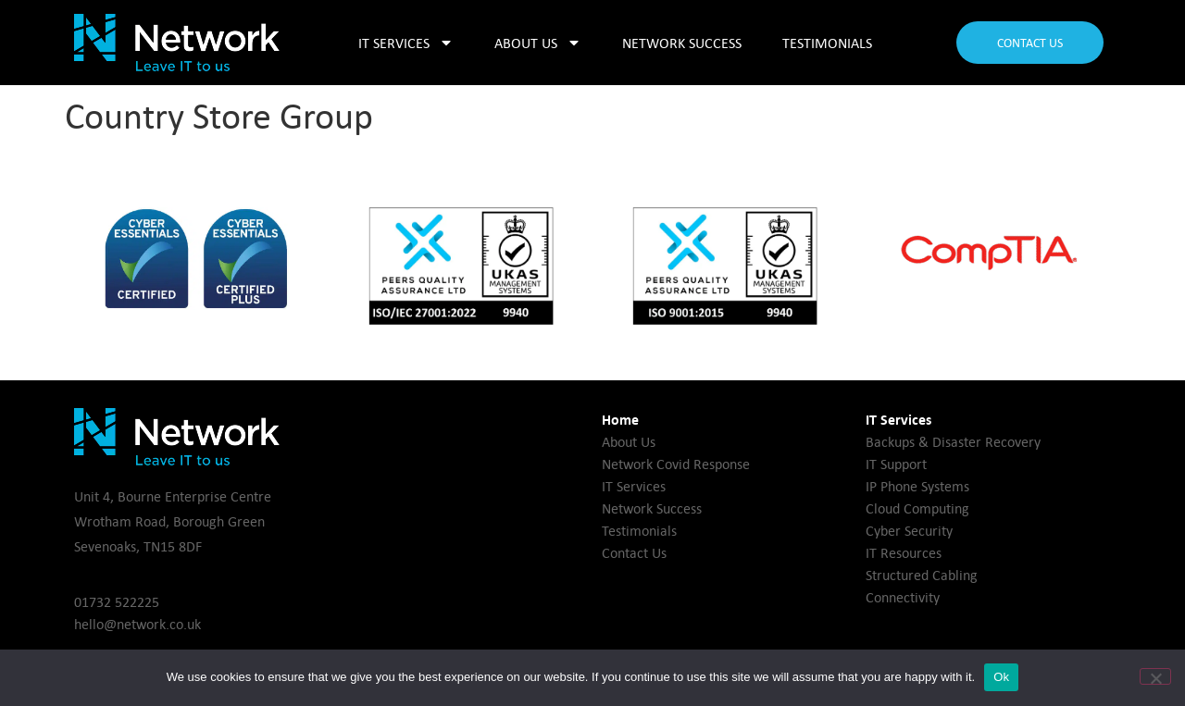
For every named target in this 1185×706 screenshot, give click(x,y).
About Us (537, 42)
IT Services (406, 42)
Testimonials (827, 42)
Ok (1001, 677)
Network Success (682, 42)
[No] (1155, 676)
